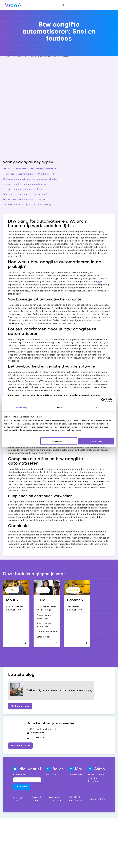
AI (53, 304)
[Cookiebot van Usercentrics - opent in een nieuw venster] (103, 400)
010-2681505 (37, 738)
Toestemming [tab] (21, 407)
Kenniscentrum (21, 56)
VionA (8, 56)
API (101, 276)
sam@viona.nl (38, 733)
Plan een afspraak (20, 746)
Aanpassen (58, 441)
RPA (16, 350)
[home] (13, 5)
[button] (65, 5)
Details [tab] (59, 407)
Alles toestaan (96, 441)
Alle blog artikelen (20, 706)
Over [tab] (97, 407)
